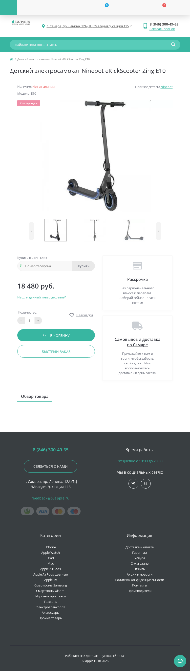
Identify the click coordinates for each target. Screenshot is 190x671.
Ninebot (167, 87)
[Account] (46, 7)
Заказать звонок (162, 29)
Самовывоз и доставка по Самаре (137, 342)
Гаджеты (50, 601)
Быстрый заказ (56, 351)
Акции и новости (139, 574)
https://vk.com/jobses (133, 483)
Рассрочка (137, 279)
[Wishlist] (103, 7)
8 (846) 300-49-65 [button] (50, 450)
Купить (83, 266)
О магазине (139, 563)
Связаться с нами (50, 466)
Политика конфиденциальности (139, 580)
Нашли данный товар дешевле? (41, 297)
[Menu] (8, 7)
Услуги (139, 558)
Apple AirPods (50, 569)
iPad (50, 558)
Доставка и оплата (140, 547)
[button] (164, 24)
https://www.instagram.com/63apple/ (145, 483)
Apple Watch (50, 552)
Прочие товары (51, 618)
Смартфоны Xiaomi (50, 590)
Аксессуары (51, 612)
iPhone (50, 547)
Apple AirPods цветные (50, 574)
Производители (139, 590)
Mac (50, 563)
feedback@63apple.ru (50, 498)
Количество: (27, 312)
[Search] (173, 44)
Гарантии (139, 552)
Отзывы (139, 569)
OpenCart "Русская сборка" (104, 655)
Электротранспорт (50, 607)
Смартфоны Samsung (50, 585)
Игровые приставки (50, 596)
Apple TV (50, 580)
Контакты (139, 585)
